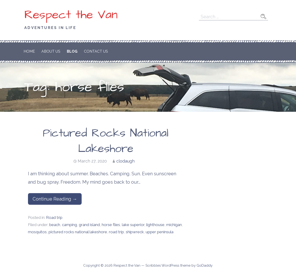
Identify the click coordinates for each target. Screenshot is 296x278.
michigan (174, 224)
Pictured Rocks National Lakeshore (106, 141)
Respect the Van (71, 14)
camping (69, 224)
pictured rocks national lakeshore (78, 232)
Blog (72, 51)
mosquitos (37, 232)
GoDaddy (205, 265)
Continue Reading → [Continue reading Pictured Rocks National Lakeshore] (55, 199)
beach (54, 224)
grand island (89, 224)
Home (29, 51)
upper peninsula (159, 232)
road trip (116, 232)
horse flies (111, 224)
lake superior (133, 224)
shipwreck (135, 232)
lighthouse (155, 224)
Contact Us (96, 51)
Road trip (54, 217)
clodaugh (125, 161)
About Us (50, 51)
